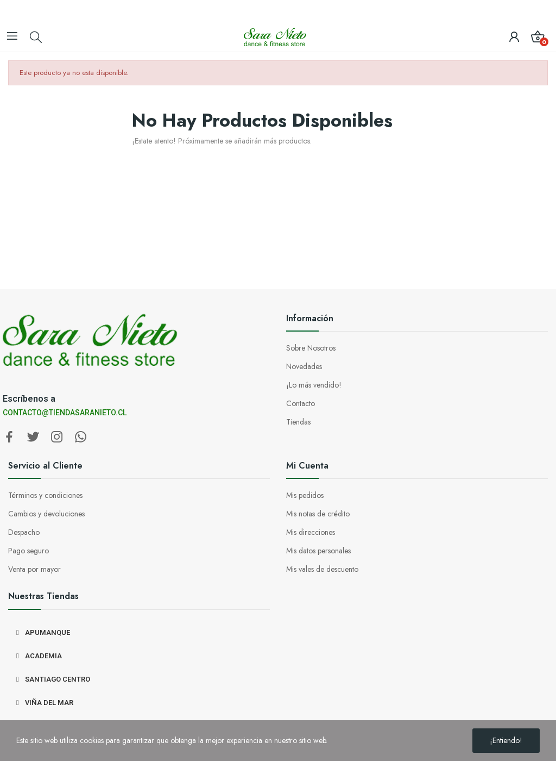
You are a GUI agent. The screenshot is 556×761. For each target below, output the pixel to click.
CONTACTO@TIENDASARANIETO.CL (65, 412)
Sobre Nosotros (311, 347)
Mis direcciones (310, 532)
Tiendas (298, 421)
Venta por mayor (34, 569)
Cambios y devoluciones (46, 513)
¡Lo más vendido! (314, 384)
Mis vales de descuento (322, 569)
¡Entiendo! (506, 740)
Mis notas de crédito (318, 513)
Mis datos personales (318, 550)
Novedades (304, 366)
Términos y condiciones (45, 495)
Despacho (24, 532)
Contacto (300, 403)
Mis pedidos (305, 495)
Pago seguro (28, 550)
